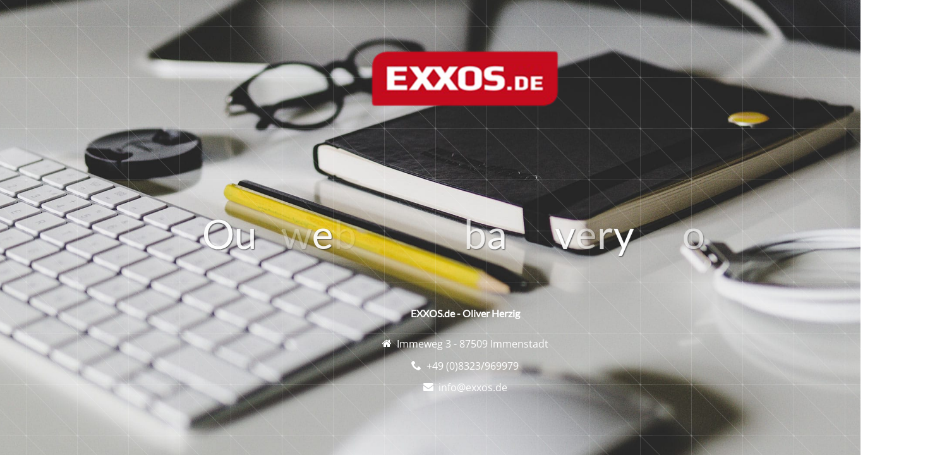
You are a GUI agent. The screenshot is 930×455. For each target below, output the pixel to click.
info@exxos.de (472, 387)
